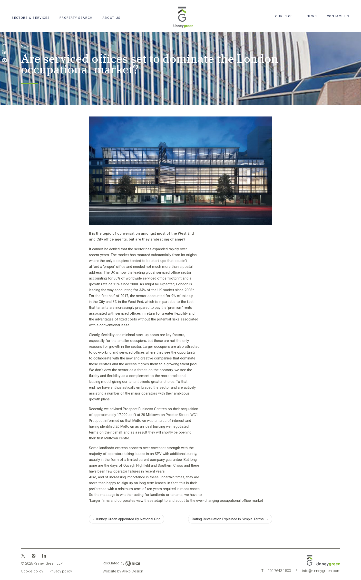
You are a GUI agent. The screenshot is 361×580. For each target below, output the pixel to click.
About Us (111, 17)
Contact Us (338, 16)
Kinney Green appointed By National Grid (128, 519)
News (312, 16)
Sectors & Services (31, 17)
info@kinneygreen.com (317, 571)
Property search (75, 17)
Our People (286, 16)
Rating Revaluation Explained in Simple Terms (228, 519)
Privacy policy (60, 571)
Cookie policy (32, 571)
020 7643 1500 (276, 571)
